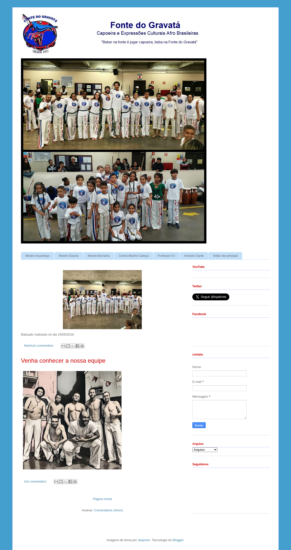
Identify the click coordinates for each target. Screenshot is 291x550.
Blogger (178, 540)
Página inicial (102, 499)
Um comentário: (36, 481)
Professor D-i (166, 256)
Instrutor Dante (194, 256)
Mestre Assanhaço (37, 256)
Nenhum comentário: (39, 345)
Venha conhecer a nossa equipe (63, 360)
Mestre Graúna (69, 256)
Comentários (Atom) (108, 510)
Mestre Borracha (99, 256)
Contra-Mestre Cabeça (133, 256)
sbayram (144, 540)
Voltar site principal (225, 256)
